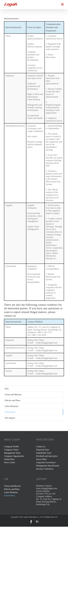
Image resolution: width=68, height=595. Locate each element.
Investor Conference (45, 469)
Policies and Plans (12, 489)
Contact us (40, 446)
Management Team (12, 453)
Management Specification (47, 465)
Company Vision (11, 450)
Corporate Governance (46, 462)
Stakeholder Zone (43, 453)
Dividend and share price (47, 456)
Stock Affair (41, 459)
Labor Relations (11, 492)
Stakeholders (9, 495)
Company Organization (14, 456)
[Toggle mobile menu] (62, 4)
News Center (9, 462)
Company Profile (11, 446)
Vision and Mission (12, 486)
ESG (7, 389)
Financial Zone (42, 450)
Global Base (9, 459)
